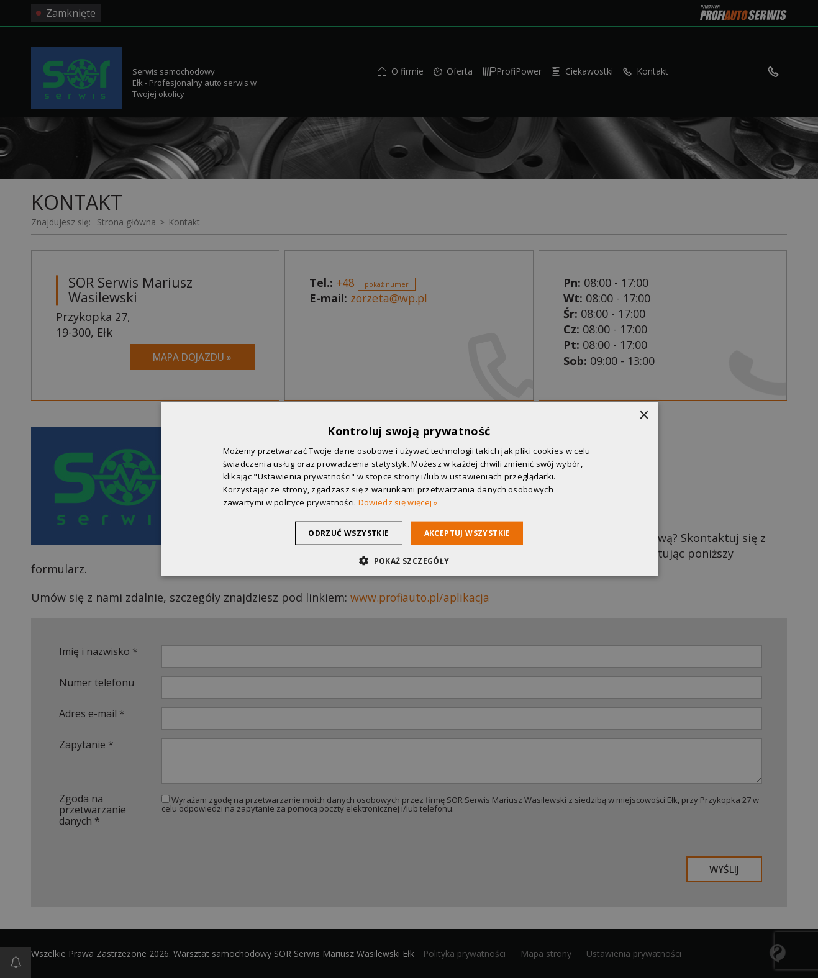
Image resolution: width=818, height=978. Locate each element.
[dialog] (409, 489)
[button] (408, 561)
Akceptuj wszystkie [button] (473, 532)
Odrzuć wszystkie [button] (342, 532)
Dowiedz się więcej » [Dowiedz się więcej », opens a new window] (398, 502)
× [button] (643, 415)
